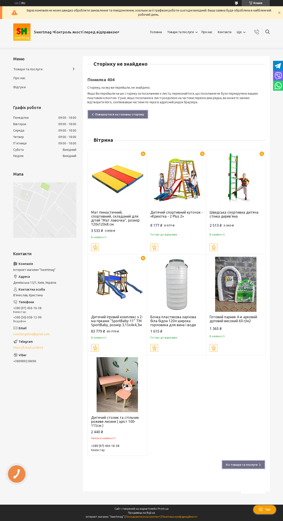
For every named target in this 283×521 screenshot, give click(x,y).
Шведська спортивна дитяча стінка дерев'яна (234, 214)
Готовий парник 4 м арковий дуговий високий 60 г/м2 (233, 319)
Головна (156, 32)
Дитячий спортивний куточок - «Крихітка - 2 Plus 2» (176, 214)
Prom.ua (163, 508)
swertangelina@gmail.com (31, 334)
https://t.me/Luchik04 (28, 347)
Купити (95, 247)
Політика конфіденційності (179, 516)
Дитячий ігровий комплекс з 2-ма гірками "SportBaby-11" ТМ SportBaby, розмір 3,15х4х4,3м (117, 321)
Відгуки (19, 87)
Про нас (206, 32)
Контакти (224, 32)
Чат (265, 509)
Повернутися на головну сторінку (119, 114)
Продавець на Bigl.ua (141, 512)
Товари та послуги (180, 32)
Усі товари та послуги (242, 464)
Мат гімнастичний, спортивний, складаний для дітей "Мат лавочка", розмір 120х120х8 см (115, 218)
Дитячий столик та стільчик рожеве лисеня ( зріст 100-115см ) (115, 421)
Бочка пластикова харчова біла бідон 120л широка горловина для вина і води (173, 321)
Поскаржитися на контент (143, 516)
